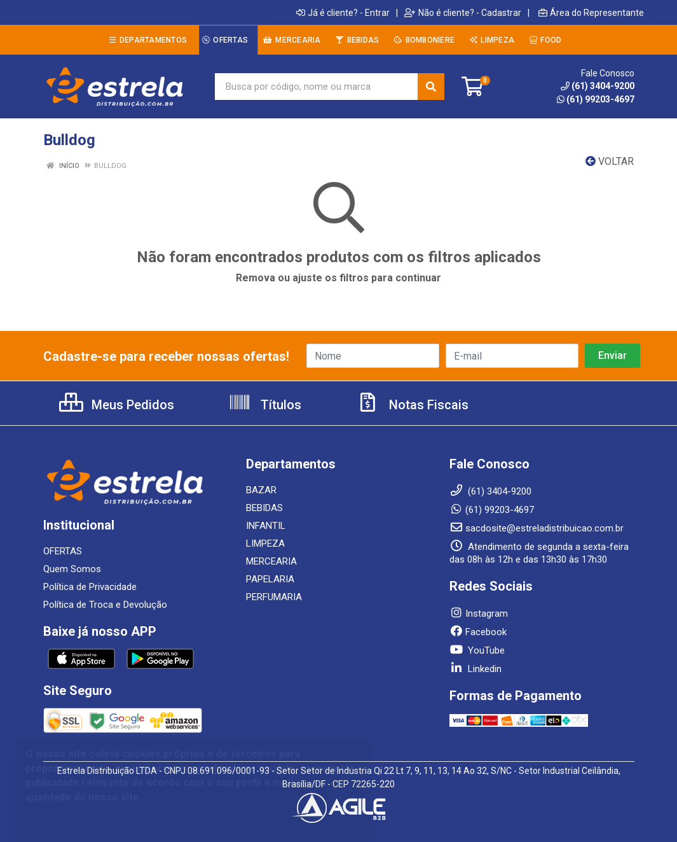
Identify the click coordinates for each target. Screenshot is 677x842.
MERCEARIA (271, 561)
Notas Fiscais (412, 404)
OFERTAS (62, 551)
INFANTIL (265, 525)
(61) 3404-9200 (597, 86)
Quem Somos (72, 569)
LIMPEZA (265, 543)
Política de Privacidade (90, 587)
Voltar (609, 161)
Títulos (264, 404)
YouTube (477, 650)
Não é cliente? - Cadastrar (462, 12)
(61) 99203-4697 (595, 99)
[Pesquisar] (431, 86)
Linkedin (475, 669)
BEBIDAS (264, 508)
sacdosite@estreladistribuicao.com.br (536, 528)
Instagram (478, 613)
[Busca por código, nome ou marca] (316, 86)
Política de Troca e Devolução (105, 604)
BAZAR (261, 490)
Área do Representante (591, 12)
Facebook (478, 632)
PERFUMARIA (274, 597)
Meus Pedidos (116, 404)
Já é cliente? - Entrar (343, 12)
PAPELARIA (270, 579)
